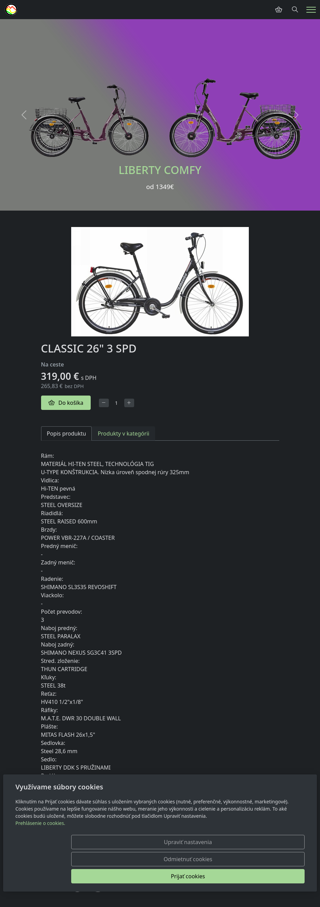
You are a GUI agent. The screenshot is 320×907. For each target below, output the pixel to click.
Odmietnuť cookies (203, 876)
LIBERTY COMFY (159, 169)
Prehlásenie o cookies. (40, 857)
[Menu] (311, 10)
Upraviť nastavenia (135, 876)
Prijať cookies (272, 876)
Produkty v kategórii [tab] (123, 433)
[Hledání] (295, 9)
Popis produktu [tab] (66, 433)
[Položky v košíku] (278, 9)
